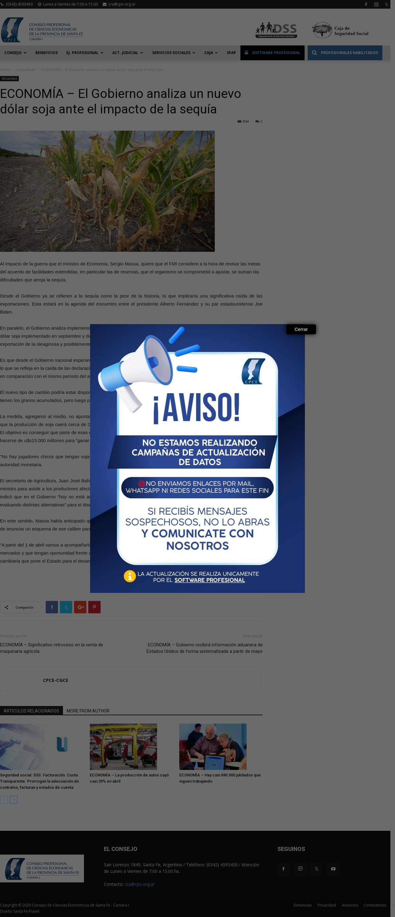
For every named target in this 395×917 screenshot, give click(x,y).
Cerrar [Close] (301, 329)
